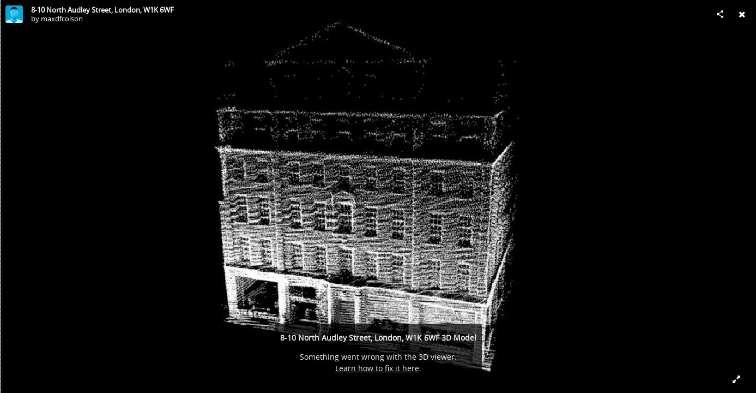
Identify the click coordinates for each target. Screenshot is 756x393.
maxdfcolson (62, 18)
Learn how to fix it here (377, 368)
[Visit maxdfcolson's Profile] (14, 14)
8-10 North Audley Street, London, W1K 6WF (102, 10)
